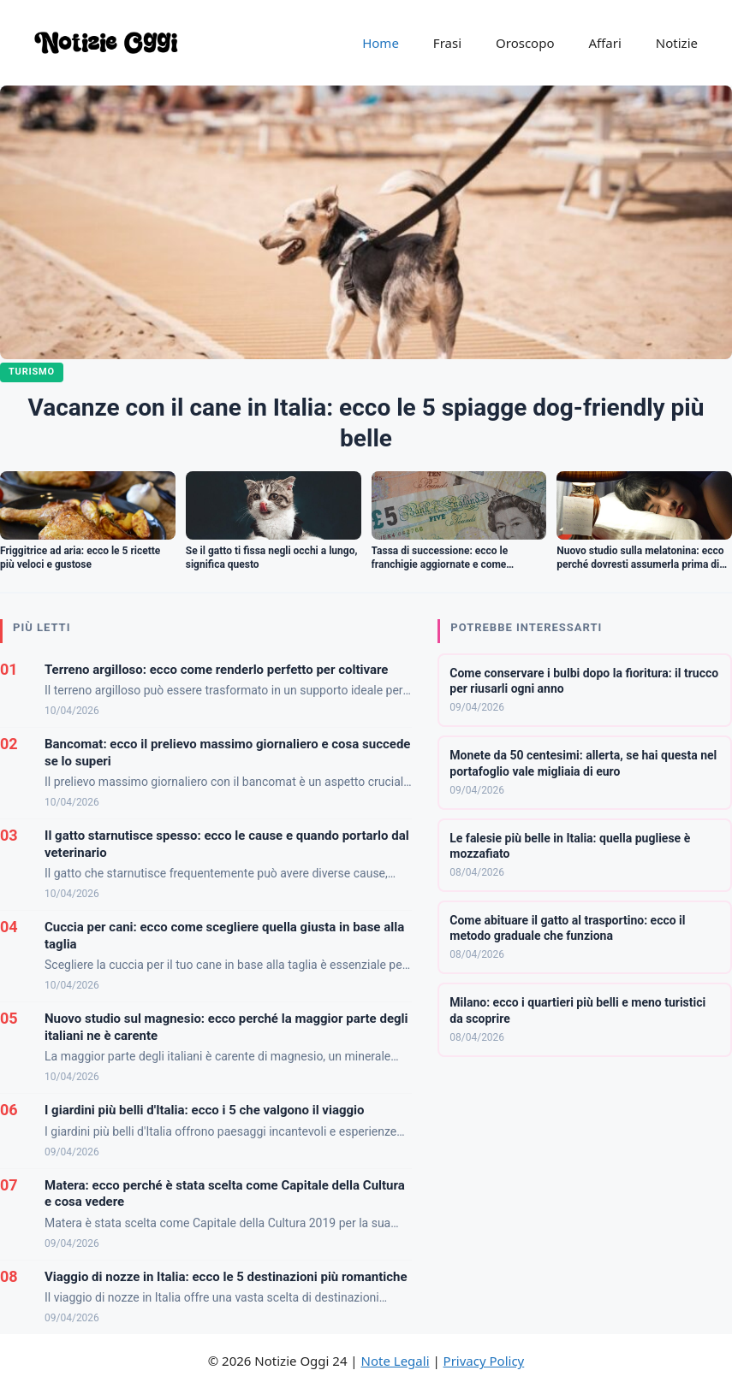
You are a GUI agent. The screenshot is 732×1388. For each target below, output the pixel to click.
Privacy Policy (484, 1360)
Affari (604, 42)
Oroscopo (525, 42)
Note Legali (395, 1360)
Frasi (447, 42)
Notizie (677, 42)
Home (380, 42)
